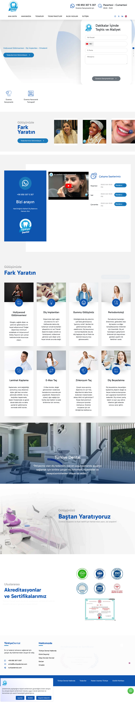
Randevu (120, 185)
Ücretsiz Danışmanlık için (106, 78)
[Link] (115, 16)
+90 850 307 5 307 (25, 194)
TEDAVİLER (39, 16)
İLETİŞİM (85, 16)
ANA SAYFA (12, 16)
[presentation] (101, 71)
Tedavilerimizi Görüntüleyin (19, 55)
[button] (133, 48)
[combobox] (89, 44)
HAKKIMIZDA (26, 16)
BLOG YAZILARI (72, 16)
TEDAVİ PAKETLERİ (55, 16)
